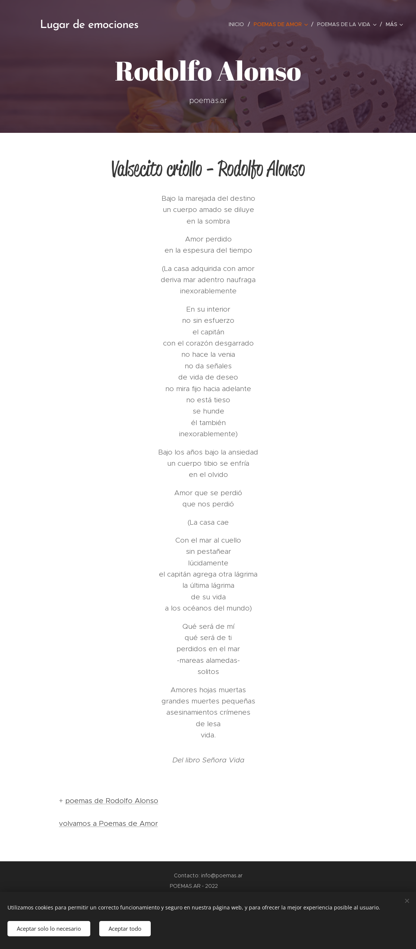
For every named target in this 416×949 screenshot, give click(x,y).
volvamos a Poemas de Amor (108, 823)
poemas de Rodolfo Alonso (111, 800)
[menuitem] (238, 24)
